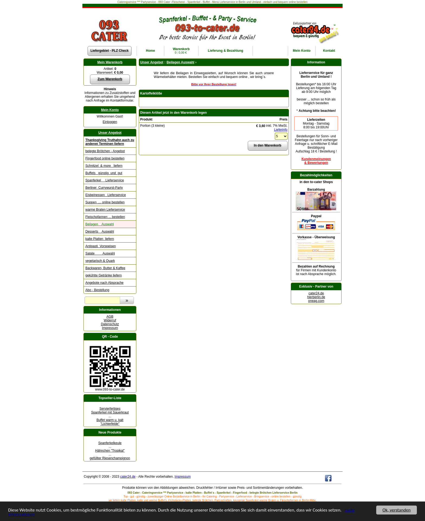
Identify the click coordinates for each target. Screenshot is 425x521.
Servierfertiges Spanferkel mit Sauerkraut (110, 410)
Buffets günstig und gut (103, 173)
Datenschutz (110, 324)
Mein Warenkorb (110, 62)
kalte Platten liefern (99, 239)
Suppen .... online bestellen (105, 202)
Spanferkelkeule (109, 443)
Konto (301, 51)
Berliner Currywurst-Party (104, 188)
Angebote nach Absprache (104, 283)
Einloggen (110, 122)
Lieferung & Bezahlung (225, 51)
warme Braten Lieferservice (105, 209)
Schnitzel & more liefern (104, 166)
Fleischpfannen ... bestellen (105, 217)
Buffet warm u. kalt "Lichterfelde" (109, 422)
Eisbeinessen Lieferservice (105, 195)
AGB (110, 316)
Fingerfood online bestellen (104, 158)
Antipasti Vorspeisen (100, 246)
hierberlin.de (316, 297)
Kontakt (329, 51)
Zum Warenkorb (110, 79)
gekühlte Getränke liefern (103, 275)
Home (150, 51)
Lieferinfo (280, 130)
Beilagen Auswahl (99, 224)
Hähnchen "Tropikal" (110, 450)
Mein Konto (110, 110)
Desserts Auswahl (99, 231)
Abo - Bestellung (97, 290)
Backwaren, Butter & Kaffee (105, 268)
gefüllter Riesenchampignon (110, 458)
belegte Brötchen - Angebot (105, 151)
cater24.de (316, 293)
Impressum (110, 328)
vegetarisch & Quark (100, 261)
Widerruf (110, 320)
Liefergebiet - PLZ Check (110, 51)
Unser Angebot (110, 133)
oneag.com (316, 301)
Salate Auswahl (100, 253)
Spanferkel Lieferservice (104, 180)
